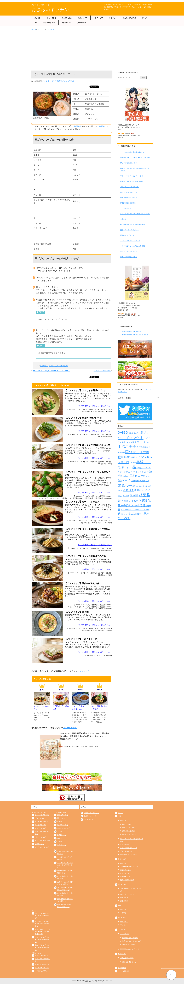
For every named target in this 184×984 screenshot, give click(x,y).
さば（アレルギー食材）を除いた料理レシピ (42, 939)
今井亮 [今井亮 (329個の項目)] (140, 447)
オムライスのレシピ (42, 847)
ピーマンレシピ (62, 825)
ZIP (35, 23)
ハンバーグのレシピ (42, 821)
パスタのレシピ (40, 837)
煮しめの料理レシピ (42, 968)
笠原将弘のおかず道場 (64, 81)
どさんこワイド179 (127, 958)
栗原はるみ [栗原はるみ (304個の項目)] (144, 481)
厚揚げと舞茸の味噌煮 (128, 203)
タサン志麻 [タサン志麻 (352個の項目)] (131, 442)
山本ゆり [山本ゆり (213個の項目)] (126, 476)
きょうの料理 (51, 18)
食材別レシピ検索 (90, 816)
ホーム (33, 29)
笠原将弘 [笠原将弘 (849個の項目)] (145, 500)
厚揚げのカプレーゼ (127, 235)
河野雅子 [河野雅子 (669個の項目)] (128, 490)
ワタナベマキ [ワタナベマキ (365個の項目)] (143, 442)
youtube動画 (81, 23)
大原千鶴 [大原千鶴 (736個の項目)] (123, 462)
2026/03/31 (73, 548)
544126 (127, 314)
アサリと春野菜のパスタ (128, 163)
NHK (119, 816)
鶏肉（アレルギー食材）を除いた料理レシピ (42, 947)
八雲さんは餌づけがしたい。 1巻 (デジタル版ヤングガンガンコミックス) (129, 127)
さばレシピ (61, 831)
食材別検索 (122, 968)
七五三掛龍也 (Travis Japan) (103, 498)
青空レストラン (125, 870)
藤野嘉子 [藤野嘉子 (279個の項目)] (124, 510)
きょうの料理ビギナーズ (128, 848)
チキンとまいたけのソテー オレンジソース (51, 370)
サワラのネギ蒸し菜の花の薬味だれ (132, 152)
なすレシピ (61, 821)
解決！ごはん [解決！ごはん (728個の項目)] (126, 513)
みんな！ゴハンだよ (129, 834)
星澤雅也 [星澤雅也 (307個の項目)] (135, 481)
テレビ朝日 (122, 884)
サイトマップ (88, 819)
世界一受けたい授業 (127, 880)
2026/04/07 (73, 434)
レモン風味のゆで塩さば (128, 197)
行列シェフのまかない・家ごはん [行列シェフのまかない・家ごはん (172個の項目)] (138, 509)
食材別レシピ (66, 23)
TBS (119, 905)
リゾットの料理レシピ (42, 964)
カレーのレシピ (70, 728)
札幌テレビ (122, 954)
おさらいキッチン (50, 9)
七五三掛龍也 (89, 498)
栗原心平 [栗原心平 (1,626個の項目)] (125, 485)
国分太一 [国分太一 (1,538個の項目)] (132, 452)
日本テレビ (122, 859)
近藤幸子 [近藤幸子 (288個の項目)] (139, 514)
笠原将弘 (78, 126)
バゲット (123, 863)
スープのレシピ (40, 825)
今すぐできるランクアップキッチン (100, 409)
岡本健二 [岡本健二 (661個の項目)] (135, 475)
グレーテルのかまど (127, 851)
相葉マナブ (124, 897)
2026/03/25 (72, 628)
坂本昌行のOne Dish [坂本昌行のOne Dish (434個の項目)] (141, 457)
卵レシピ (60, 838)
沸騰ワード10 (125, 876)
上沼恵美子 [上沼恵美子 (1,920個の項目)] (127, 446)
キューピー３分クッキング (129, 866)
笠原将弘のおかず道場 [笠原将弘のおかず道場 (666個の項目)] (131, 505)
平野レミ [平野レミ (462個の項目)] (145, 475)
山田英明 (109, 630)
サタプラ (123, 913)
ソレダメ (145, 18)
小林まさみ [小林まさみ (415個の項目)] (140, 471)
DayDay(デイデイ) (129, 18)
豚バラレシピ (61, 818)
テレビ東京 (122, 917)
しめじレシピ (61, 845)
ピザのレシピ (39, 844)
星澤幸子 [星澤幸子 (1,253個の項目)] (124, 480)
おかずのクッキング (127, 894)
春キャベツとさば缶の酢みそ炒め (131, 181)
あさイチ (37, 18)
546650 (127, 133)
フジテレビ (41, 29)
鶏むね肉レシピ (62, 815)
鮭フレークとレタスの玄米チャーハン (133, 224)
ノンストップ (98, 18)
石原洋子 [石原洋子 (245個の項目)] (125, 501)
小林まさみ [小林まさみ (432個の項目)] (129, 471)
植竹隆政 (109, 411)
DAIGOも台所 (67, 18)
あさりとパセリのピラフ (128, 192)
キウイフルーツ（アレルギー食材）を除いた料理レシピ (42, 931)
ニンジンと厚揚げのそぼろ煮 (130, 241)
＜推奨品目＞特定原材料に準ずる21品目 (134, 335)
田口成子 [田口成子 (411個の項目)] (134, 495)
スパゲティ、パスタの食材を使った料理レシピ (65, 865)
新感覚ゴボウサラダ (102, 370)
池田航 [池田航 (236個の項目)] (120, 490)
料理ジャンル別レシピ (91, 813)
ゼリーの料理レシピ (42, 955)
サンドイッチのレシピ (42, 840)
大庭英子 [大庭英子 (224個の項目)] (132, 463)
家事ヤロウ (124, 901)
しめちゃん (52, 498)
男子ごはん (124, 922)
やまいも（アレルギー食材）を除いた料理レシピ (42, 923)
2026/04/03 (79, 496)
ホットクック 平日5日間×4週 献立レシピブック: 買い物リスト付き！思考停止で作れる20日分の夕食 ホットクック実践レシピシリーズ (85, 736)
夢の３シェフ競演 (128, 831)
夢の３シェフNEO (128, 827)
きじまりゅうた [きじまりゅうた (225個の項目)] (134, 433)
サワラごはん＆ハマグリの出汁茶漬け (133, 246)
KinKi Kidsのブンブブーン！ (130, 949)
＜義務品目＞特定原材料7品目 (130, 331)
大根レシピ (61, 841)
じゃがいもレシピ (63, 828)
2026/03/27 (79, 604)
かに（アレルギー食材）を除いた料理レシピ (42, 915)
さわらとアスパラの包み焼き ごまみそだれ (135, 214)
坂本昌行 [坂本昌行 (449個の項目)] (125, 457)
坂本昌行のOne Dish (129, 944)
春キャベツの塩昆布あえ (128, 257)
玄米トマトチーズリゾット (129, 230)
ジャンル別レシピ (49, 23)
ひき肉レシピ (61, 835)
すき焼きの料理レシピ (42, 971)
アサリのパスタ (125, 208)
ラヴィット (113, 18)
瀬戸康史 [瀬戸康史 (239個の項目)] (126, 496)
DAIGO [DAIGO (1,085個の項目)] (123, 432)
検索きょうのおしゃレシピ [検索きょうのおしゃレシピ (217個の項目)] (141, 486)
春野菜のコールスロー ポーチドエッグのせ (135, 157)
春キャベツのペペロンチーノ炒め (131, 176)
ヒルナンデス (82, 18)
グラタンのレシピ (41, 818)
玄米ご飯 (123, 219)
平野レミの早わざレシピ (128, 854)
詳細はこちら (93, 746)
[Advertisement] (92, 50)
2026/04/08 (72, 409)
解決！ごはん (126, 824)
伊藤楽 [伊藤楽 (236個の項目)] (145, 447)
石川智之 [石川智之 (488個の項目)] (134, 501)
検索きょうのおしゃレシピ (131, 941)
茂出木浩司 (108, 522)
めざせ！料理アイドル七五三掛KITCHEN (98, 496)
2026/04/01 (72, 520)
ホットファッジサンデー (128, 251)
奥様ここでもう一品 (129, 962)
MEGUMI (109, 655)
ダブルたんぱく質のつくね (129, 187)
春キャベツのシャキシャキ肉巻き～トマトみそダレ (134, 169)
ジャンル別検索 (123, 971)
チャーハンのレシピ (42, 815)
